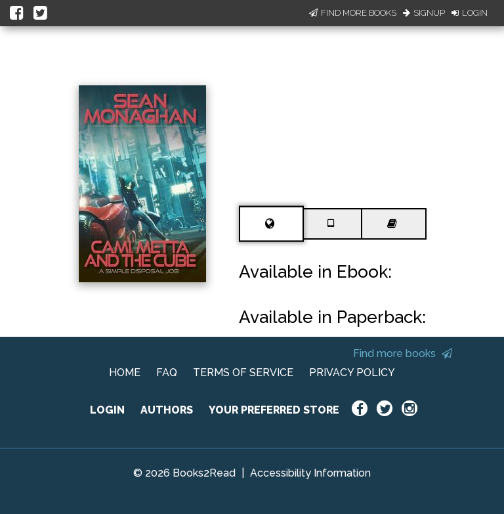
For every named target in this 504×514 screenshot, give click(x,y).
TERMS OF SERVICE (243, 372)
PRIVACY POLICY (352, 372)
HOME (124, 372)
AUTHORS (166, 410)
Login (470, 13)
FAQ (166, 372)
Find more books (402, 353)
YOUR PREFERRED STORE (274, 410)
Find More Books (352, 13)
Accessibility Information (310, 473)
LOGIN (107, 410)
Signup (424, 13)
